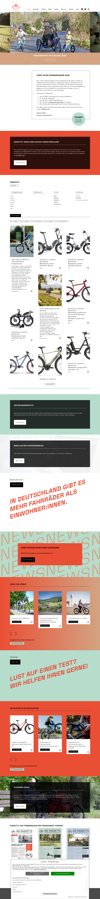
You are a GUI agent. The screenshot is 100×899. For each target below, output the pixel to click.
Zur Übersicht (20, 422)
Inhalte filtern (13, 185)
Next (74, 58)
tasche (12, 204)
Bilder (50, 9)
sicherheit (12, 200)
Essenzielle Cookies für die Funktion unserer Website (50, 880)
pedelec (12, 198)
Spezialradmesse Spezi (56, 102)
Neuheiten (36, 9)
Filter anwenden (15, 215)
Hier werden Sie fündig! (17, 643)
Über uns (63, 9)
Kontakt (71, 9)
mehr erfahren (50, 59)
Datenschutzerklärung (40, 869)
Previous (25, 58)
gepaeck (12, 206)
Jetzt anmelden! (28, 559)
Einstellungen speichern (50, 893)
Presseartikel (57, 204)
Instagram (88, 9)
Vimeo (50, 889)
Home (29, 9)
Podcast (56, 202)
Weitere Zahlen (16, 484)
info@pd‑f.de (20, 155)
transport (12, 202)
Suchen (56, 9)
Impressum (71, 897)
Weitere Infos (20, 806)
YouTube (50, 887)
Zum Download (20, 162)
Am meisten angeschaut (82, 200)
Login (77, 9)
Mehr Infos (19, 460)
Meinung (56, 198)
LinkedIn (82, 9)
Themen (43, 9)
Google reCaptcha (50, 882)
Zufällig (78, 196)
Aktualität (78, 198)
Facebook (85, 9)
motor (11, 208)
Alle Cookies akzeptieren (62, 873)
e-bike (11, 196)
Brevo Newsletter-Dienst (50, 884)
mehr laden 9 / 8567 (50, 384)
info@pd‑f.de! (45, 109)
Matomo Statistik (50, 891)
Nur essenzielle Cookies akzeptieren (37, 873)
